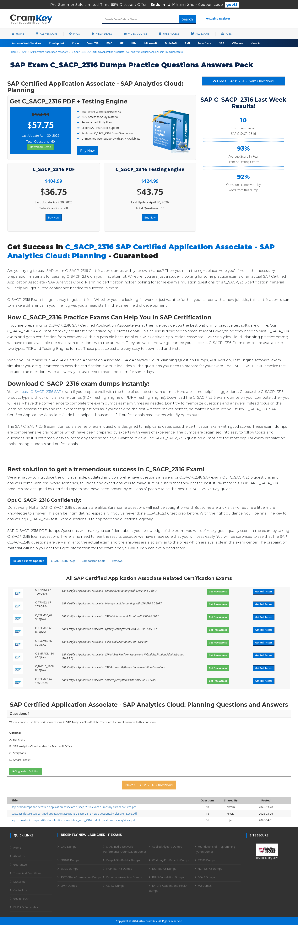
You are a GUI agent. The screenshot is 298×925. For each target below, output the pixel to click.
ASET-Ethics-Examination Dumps (81, 877)
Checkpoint (56, 43)
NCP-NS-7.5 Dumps (210, 868)
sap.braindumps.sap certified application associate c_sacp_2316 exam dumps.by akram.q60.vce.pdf (74, 807)
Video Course (135, 33)
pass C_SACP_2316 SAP (41, 392)
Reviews (117, 561)
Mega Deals (102, 33)
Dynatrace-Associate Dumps (124, 877)
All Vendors (46, 33)
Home (18, 33)
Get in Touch (21, 898)
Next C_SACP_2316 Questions (149, 785)
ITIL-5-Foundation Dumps (168, 877)
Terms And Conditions (27, 873)
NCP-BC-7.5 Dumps (164, 868)
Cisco (75, 43)
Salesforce (205, 43)
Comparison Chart (93, 561)
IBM (134, 43)
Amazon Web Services (26, 43)
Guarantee (20, 864)
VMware (237, 43)
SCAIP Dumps (206, 877)
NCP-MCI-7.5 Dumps (119, 868)
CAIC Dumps (68, 846)
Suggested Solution (25, 771)
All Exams (200, 33)
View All (256, 43)
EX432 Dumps (69, 868)
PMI (187, 43)
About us (18, 856)
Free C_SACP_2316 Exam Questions (243, 81)
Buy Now (87, 150)
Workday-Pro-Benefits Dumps (170, 860)
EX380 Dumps (206, 860)
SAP (221, 43)
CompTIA (93, 43)
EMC (109, 43)
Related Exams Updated (28, 561)
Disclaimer (19, 881)
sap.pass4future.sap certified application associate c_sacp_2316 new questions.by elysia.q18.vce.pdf (74, 813)
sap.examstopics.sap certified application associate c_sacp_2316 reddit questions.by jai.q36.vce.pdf (74, 820)
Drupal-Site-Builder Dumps (123, 860)
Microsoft (150, 43)
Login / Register (218, 18)
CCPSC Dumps (115, 885)
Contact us (20, 890)
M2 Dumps (205, 885)
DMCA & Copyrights (25, 907)
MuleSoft (171, 43)
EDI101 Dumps (70, 860)
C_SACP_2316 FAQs (63, 561)
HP (122, 43)
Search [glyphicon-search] (187, 19)
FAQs (74, 33)
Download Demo (40, 147)
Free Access (169, 33)
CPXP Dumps (69, 885)
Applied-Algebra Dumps (167, 846)
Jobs (226, 33)
